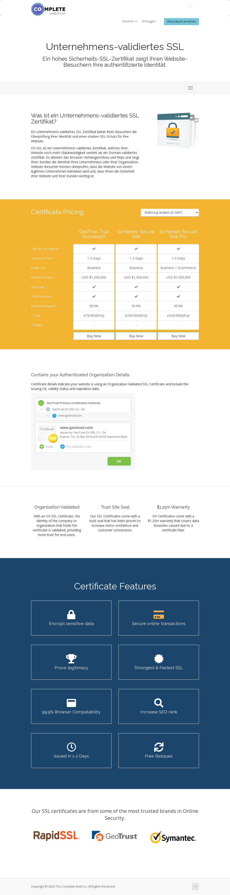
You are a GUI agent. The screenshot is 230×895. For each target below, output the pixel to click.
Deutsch (129, 21)
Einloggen (149, 21)
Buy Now (94, 336)
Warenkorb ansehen (181, 21)
